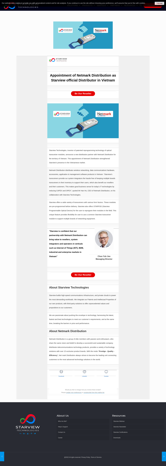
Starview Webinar (119, 421)
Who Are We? (62, 421)
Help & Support (63, 427)
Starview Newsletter (119, 427)
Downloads (116, 438)
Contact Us (61, 432)
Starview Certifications (120, 432)
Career (60, 438)
